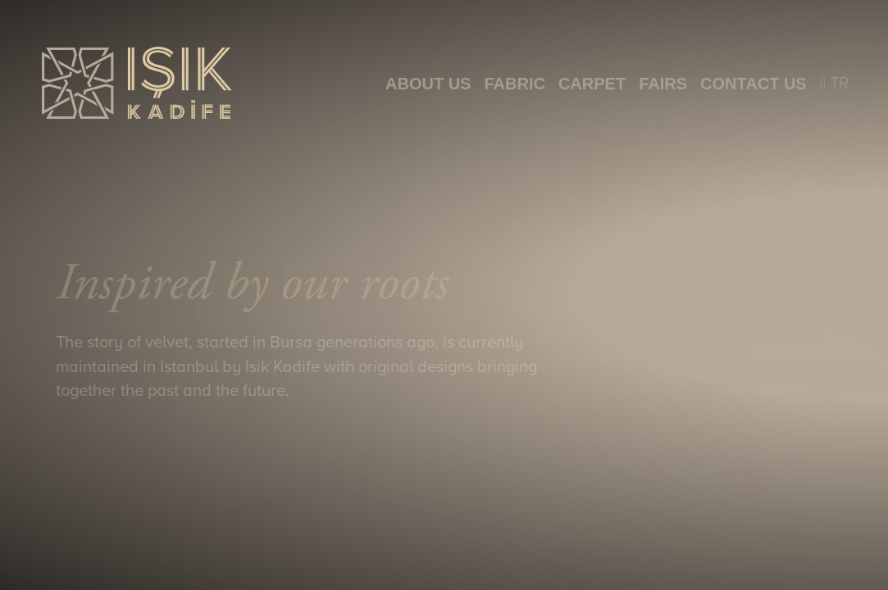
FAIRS (663, 84)
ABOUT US (428, 84)
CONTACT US (753, 84)
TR (834, 83)
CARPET (592, 84)
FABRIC (514, 84)
